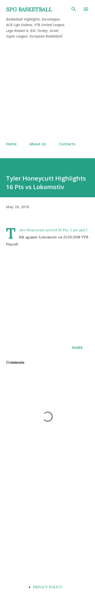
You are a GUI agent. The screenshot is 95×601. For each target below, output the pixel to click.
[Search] (74, 9)
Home (11, 144)
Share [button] (77, 347)
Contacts (67, 144)
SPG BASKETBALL (29, 9)
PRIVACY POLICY (47, 587)
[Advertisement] (47, 90)
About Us (38, 144)
